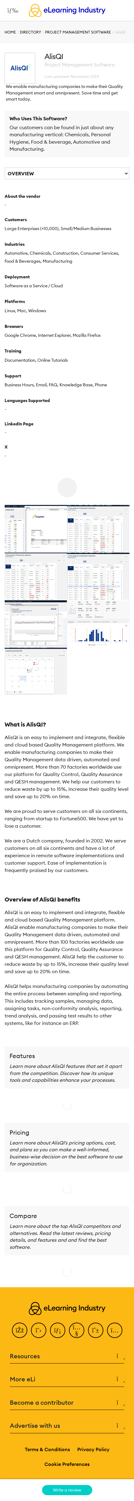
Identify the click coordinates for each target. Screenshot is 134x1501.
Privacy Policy (93, 1449)
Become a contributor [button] (67, 1402)
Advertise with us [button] (67, 1425)
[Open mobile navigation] (11, 10)
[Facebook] (19, 1330)
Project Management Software (78, 32)
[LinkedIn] (57, 1330)
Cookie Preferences (67, 1464)
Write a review (67, 1490)
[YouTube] (76, 1330)
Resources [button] (67, 1356)
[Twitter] (38, 1330)
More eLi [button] (67, 1379)
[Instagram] (114, 1330)
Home (10, 32)
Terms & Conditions (47, 1449)
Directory (30, 32)
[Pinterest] (95, 1330)
